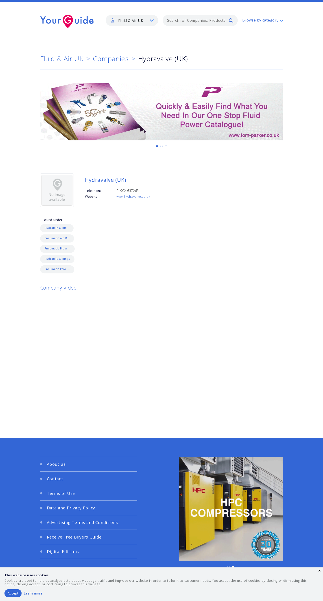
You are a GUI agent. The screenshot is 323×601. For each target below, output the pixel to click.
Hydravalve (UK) (105, 179)
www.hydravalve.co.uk (133, 196)
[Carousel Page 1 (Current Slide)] (157, 146)
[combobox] (200, 20)
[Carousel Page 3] (166, 146)
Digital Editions (63, 551)
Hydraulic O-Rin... (57, 228)
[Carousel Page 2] (161, 146)
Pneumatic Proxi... (57, 269)
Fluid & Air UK (61, 58)
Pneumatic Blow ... (57, 248)
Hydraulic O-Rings (57, 259)
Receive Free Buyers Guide (74, 537)
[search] (231, 20)
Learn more (33, 593)
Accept (13, 593)
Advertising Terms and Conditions (82, 522)
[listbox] (132, 20)
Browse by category (260, 20)
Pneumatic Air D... (57, 238)
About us (56, 464)
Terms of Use (61, 493)
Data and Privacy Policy (71, 508)
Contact (55, 478)
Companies (110, 58)
